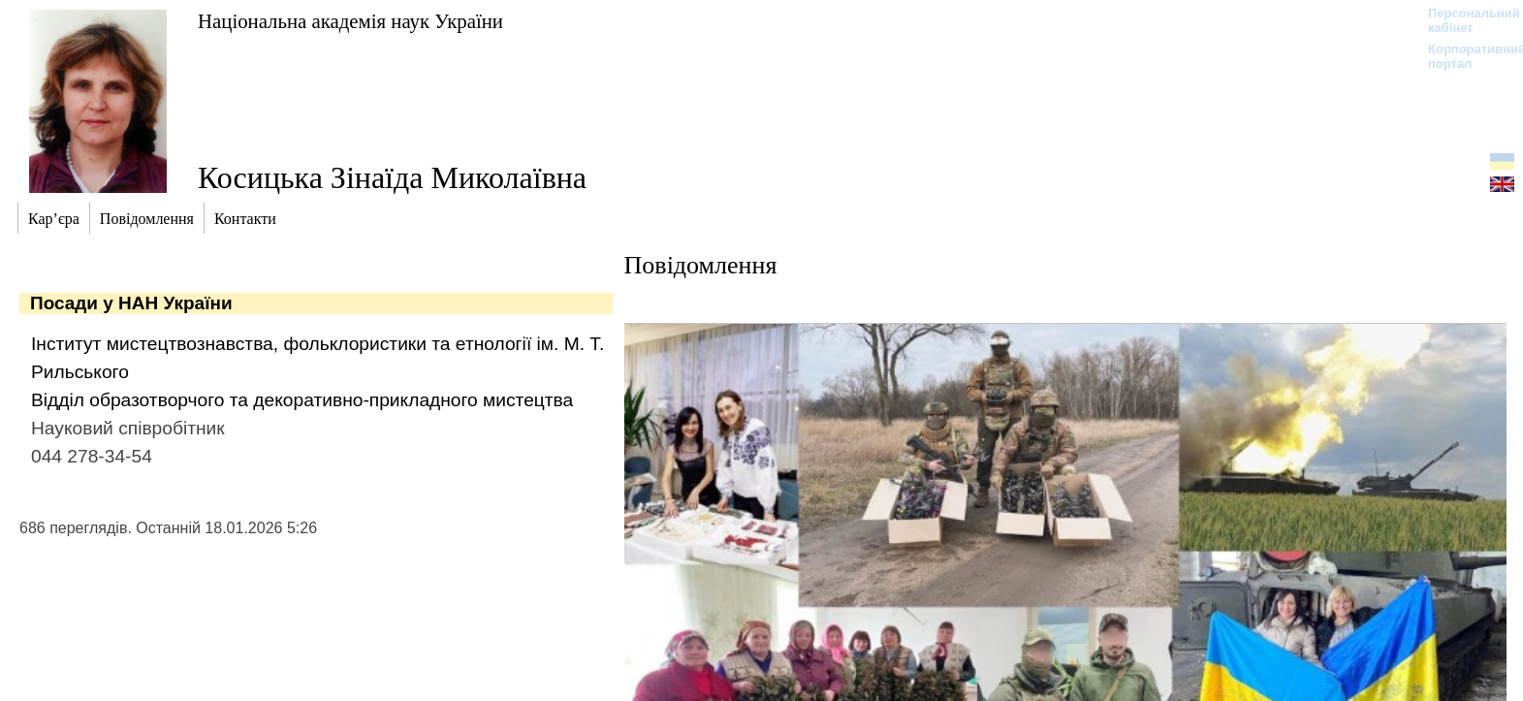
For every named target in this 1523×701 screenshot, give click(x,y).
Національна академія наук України (350, 21)
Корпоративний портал (1464, 56)
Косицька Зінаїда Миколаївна (392, 177)
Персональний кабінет (1464, 20)
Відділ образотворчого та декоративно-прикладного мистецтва (302, 400)
